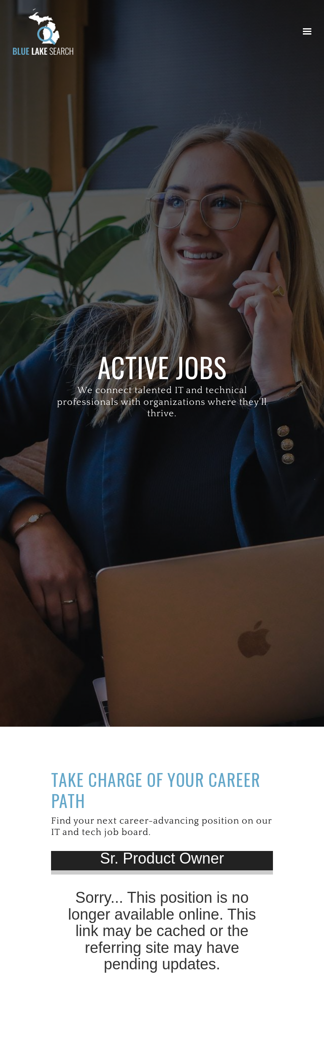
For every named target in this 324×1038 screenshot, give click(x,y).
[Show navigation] (305, 31)
